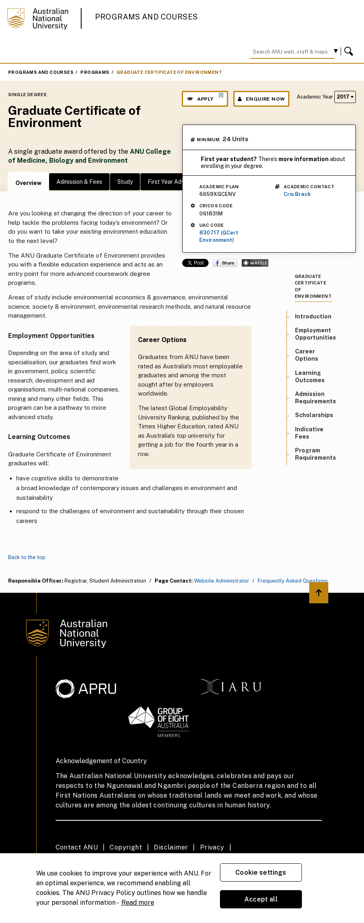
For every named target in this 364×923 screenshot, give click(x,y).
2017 (345, 97)
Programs (94, 72)
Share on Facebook (225, 263)
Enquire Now (261, 99)
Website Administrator (221, 581)
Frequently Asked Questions (293, 581)
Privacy (212, 847)
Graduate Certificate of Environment (169, 72)
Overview (28, 183)
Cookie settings (260, 872)
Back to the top (26, 557)
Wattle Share (255, 263)
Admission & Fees (79, 182)
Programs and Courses (146, 17)
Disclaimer (171, 847)
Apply (205, 97)
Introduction (313, 316)
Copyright (126, 847)
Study (125, 182)
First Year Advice (170, 182)
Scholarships (314, 415)
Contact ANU (77, 847)
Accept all (261, 899)
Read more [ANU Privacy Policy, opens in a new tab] (137, 902)
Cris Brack (297, 194)
